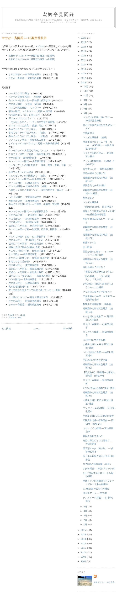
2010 (84, 552)
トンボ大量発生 (91, 202)
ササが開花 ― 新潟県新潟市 (23, 157)
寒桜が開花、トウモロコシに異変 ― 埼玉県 (30, 111)
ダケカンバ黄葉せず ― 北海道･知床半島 (29, 258)
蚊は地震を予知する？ (94, 267)
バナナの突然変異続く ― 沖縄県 (25, 97)
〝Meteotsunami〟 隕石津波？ (98, 206)
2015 (84, 530)
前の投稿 (67, 328)
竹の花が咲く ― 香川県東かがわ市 (26, 240)
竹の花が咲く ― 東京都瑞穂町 (24, 265)
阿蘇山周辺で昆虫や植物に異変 (24, 247)
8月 (86, 104)
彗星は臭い (88, 198)
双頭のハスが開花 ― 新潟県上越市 (26, 272)
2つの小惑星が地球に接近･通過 (98, 388)
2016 (84, 82)
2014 (84, 534)
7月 (86, 109)
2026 (84, 37)
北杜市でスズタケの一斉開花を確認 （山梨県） (32, 55)
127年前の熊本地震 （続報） (97, 464)
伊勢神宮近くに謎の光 (94, 173)
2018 (84, 73)
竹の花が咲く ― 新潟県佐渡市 (24, 218)
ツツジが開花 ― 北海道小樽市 (24, 183)
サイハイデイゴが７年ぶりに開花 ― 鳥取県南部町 (34, 143)
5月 (86, 506)
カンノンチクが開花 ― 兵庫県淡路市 (27, 161)
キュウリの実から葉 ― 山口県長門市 (27, 236)
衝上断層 (87, 247)
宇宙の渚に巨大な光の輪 (95, 360)
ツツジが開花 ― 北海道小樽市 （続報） (29, 186)
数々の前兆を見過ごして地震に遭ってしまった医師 (34, 290)
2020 (84, 64)
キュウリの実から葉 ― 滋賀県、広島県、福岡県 (33, 229)
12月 (86, 86)
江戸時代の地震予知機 (94, 340)
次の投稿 (6, 328)
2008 (84, 561)
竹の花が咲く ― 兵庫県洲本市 (24, 283)
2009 (84, 557)
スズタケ (39, 46)
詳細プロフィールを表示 (104, 582)
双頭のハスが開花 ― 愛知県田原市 (26, 268)
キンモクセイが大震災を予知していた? (28, 150)
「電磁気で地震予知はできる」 (98, 271)
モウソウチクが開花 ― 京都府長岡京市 (28, 211)
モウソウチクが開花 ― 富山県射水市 (27, 179)
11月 (86, 91)
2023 (84, 51)
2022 (84, 55)
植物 (19, 317)
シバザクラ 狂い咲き (19, 93)
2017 (84, 78)
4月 (86, 511)
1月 (86, 524)
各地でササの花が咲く (20, 261)
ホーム (37, 328)
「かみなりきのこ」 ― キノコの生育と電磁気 (32, 122)
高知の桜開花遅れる (19, 286)
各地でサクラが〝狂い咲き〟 (23, 129)
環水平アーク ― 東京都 (95, 493)
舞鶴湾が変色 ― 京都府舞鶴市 (24, 200)
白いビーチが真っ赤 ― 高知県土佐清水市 (29, 100)
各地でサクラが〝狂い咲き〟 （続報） (28, 132)
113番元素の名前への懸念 (96, 488)
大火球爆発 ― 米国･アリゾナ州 (98, 468)
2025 (84, 42)
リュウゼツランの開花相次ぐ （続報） (28, 175)
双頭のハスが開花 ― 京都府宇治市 (26, 225)
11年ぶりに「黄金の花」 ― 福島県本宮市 (29, 276)
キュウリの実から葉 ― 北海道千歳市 (27, 251)
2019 (84, 69)
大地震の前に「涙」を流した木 (24, 114)
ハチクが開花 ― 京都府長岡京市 (25, 197)
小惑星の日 (88, 133)
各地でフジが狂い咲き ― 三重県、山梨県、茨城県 (34, 204)
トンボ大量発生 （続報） (95, 137)
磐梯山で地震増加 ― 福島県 (97, 304)
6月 (86, 113)
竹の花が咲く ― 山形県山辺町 (24, 222)
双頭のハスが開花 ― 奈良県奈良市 (26, 243)
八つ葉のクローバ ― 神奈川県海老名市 (28, 297)
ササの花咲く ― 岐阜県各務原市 (25, 74)
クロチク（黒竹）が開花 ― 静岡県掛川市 (29, 154)
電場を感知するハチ (93, 436)
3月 (86, 515)
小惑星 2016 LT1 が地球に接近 (98, 416)
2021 (84, 60)
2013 (84, 539)
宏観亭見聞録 (58, 14)
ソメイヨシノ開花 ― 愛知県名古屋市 (27, 140)
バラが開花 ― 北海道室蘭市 (23, 279)
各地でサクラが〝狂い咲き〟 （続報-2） (29, 136)
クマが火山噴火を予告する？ (97, 292)
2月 (86, 520)
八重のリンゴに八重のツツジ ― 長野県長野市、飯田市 (36, 190)
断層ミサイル (89, 242)
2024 (84, 46)
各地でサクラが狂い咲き (21, 172)
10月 (86, 95)
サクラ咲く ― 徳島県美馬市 (23, 254)
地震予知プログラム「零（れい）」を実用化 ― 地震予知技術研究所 (98, 145)
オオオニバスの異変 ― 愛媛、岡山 (26, 125)
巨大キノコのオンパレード (22, 118)
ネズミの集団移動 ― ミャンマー (25, 107)
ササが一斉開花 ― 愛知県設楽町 (25, 78)
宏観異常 (12, 317)
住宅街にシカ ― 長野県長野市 (98, 168)
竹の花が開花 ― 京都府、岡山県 (25, 104)
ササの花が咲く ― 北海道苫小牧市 (26, 215)
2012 (84, 543)
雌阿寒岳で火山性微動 (94, 185)
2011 (84, 548)
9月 (86, 100)
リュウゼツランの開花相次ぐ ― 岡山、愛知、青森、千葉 (37, 165)
